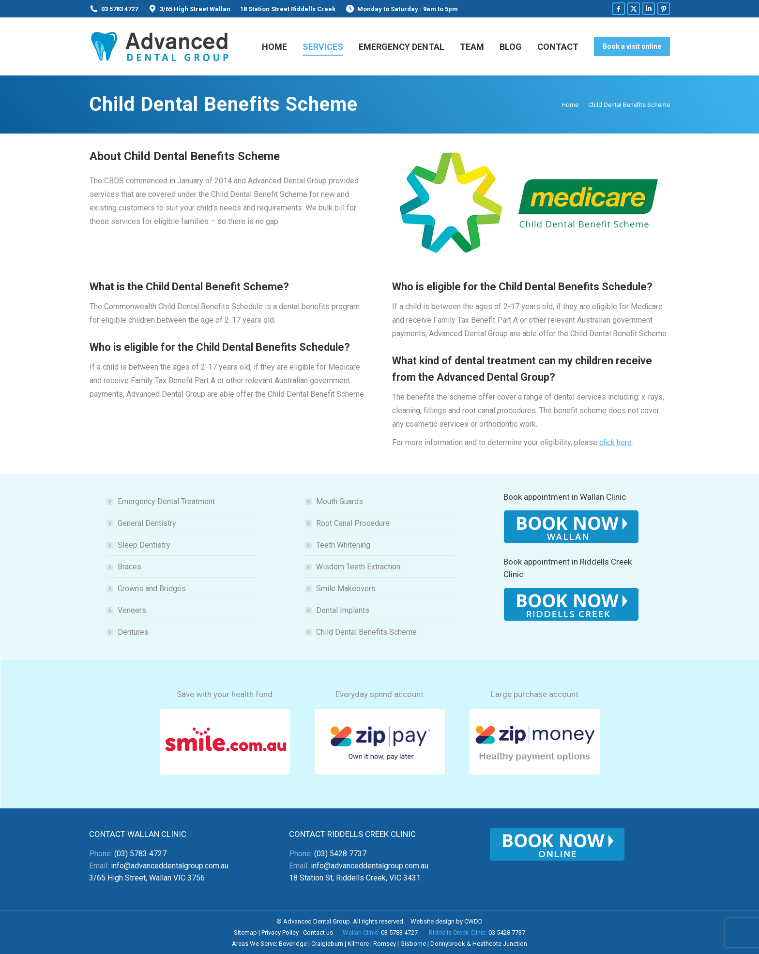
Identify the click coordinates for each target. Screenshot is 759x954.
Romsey (384, 943)
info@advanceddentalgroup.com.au (169, 865)
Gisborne (413, 943)
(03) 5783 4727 (140, 853)
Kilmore (358, 943)
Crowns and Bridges (152, 588)
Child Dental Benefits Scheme (366, 632)
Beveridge (293, 943)
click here (615, 442)
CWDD (473, 921)
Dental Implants (342, 610)
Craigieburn (327, 943)
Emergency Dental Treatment (166, 501)
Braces (129, 566)
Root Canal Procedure (353, 523)
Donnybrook (447, 943)
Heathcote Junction (499, 943)
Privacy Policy (280, 932)
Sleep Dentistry (144, 545)
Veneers (132, 610)
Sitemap (245, 932)
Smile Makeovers (346, 588)
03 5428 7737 (506, 932)
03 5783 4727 (119, 9)
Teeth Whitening (343, 545)
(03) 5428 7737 (340, 853)
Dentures (133, 632)
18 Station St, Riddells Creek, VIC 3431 (355, 877)
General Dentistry (147, 523)
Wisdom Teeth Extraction (358, 566)
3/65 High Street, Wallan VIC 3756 (147, 877)
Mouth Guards (339, 501)
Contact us (318, 932)
